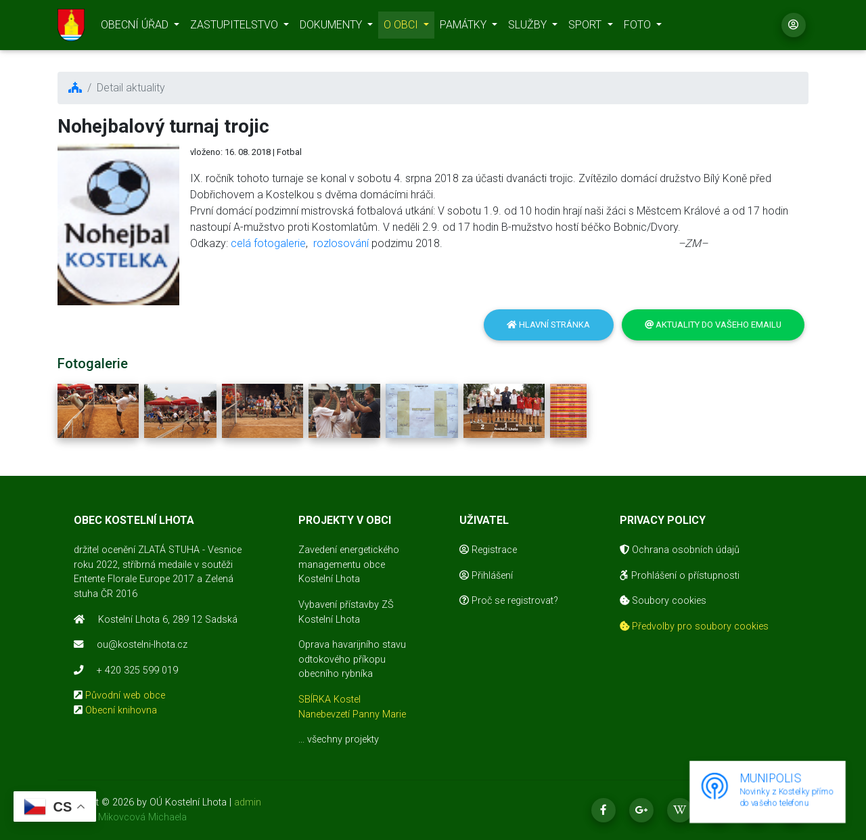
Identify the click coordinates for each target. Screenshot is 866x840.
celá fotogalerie (268, 243)
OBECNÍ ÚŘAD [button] (136, 27)
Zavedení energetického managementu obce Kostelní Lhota (348, 564)
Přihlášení (486, 575)
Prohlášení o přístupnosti (679, 575)
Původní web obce (125, 695)
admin (247, 802)
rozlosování (341, 243)
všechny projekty (343, 739)
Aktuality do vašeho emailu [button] (713, 324)
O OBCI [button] (402, 27)
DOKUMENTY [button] (332, 27)
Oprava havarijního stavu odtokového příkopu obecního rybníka (352, 659)
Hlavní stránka (548, 324)
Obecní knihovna (121, 710)
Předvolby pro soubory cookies (694, 626)
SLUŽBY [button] (528, 27)
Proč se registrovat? (508, 600)
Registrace (488, 550)
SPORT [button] (586, 27)
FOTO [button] (639, 27)
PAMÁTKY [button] (464, 27)
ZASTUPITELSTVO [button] (235, 27)
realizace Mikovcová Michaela (122, 817)
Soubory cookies (663, 600)
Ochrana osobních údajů (679, 550)
